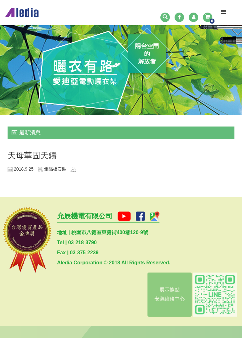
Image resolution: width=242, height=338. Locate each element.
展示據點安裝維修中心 (168, 294)
